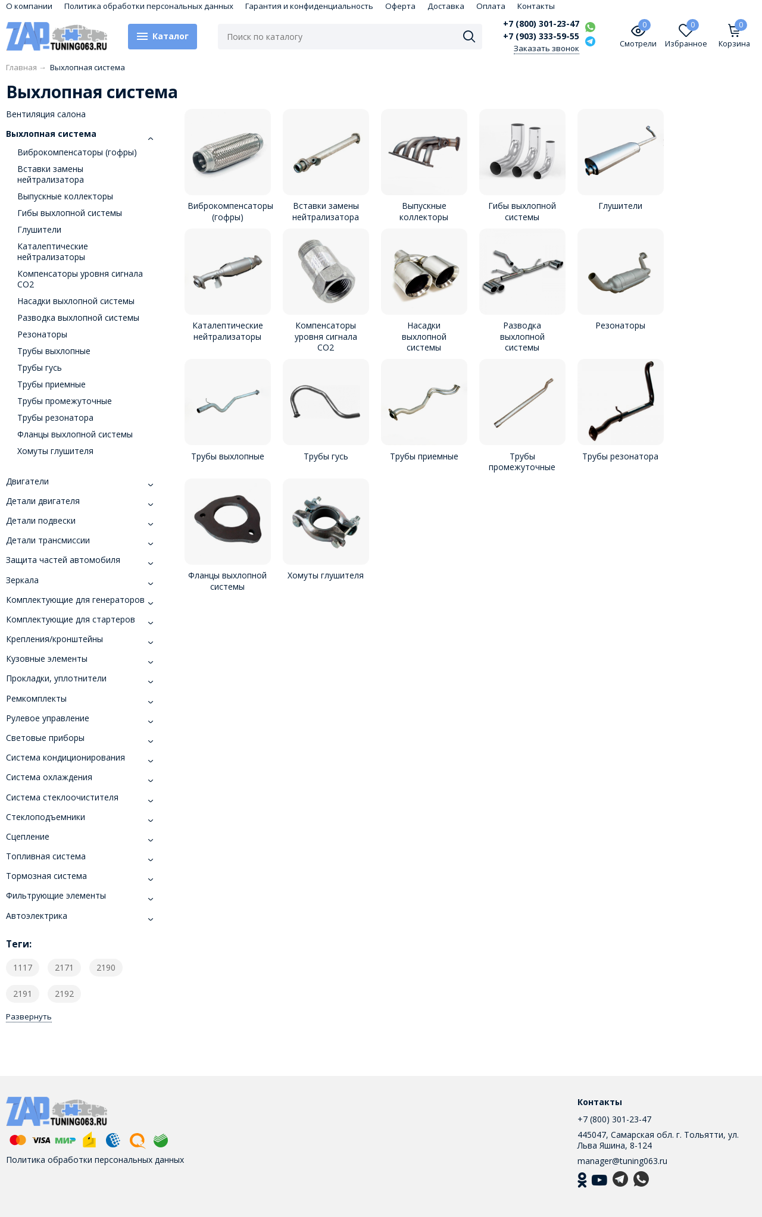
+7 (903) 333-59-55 (541, 36)
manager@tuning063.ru (622, 1160)
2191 (22, 993)
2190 (105, 967)
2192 (64, 993)
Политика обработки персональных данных (148, 6)
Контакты (536, 6)
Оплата (490, 6)
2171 (64, 967)
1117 (22, 967)
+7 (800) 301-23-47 (541, 23)
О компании (29, 6)
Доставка (445, 6)
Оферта (400, 6)
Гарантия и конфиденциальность (309, 6)
